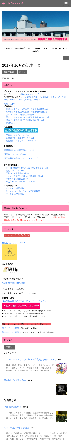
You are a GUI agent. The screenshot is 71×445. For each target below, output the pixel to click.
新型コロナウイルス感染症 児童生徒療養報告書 (27, 112)
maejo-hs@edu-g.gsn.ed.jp (13, 283)
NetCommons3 (15, 3)
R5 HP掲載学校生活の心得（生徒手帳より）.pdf (27, 168)
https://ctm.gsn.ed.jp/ (30, 94)
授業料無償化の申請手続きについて (19, 150)
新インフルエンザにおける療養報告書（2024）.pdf (27, 117)
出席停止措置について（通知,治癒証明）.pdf (25, 120)
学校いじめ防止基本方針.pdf (18, 173)
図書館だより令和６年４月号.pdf (20, 138)
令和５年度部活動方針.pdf (17, 179)
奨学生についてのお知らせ (15, 154)
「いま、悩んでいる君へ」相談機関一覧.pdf (24, 176)
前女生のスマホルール (15, 171)
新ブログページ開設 (10, 328)
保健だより (11, 123)
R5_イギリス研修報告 (16, 188)
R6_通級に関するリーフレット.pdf (20, 181)
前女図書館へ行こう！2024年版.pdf (21, 141)
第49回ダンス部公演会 (15, 380)
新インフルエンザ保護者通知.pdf (20, 114)
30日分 (9, 347)
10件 (22, 72)
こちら (29, 293)
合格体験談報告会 (12, 407)
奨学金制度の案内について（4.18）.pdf (21, 158)
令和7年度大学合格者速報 (16, 427)
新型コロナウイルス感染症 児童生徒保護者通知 (27, 109)
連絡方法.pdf (9, 104)
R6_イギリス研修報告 (15, 194)
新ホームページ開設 (10, 332)
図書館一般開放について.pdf (18, 135)
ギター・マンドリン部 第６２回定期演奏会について (30, 359)
